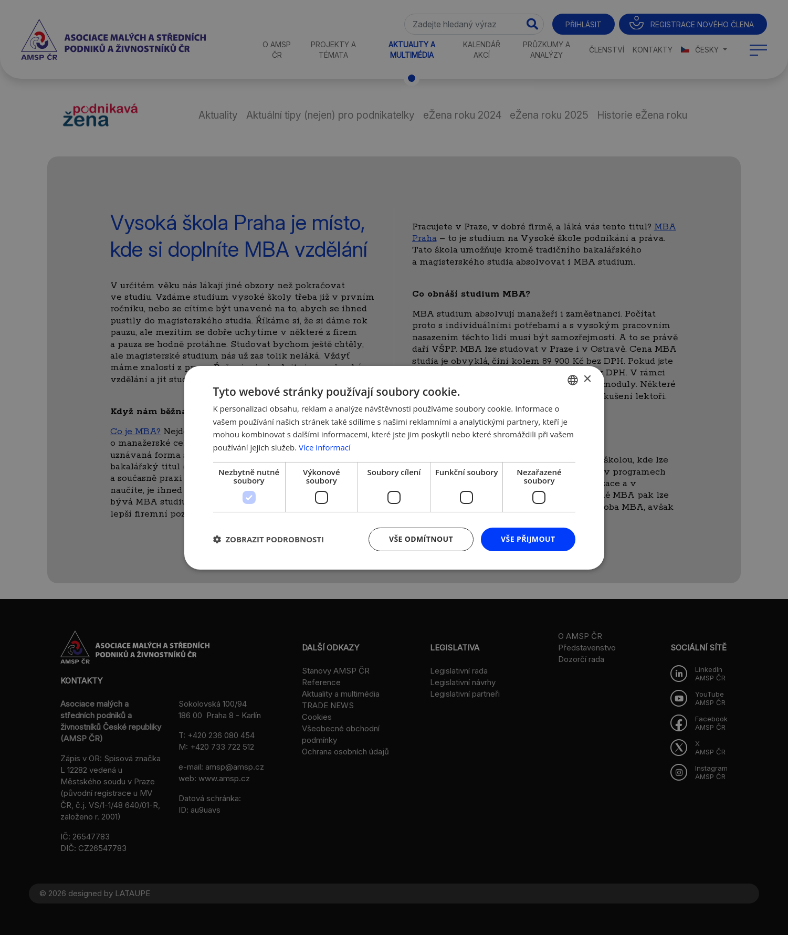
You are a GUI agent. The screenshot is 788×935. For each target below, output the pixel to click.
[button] (268, 539)
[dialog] (394, 467)
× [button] (587, 379)
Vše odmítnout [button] (421, 539)
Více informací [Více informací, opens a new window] (325, 447)
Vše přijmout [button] (528, 539)
